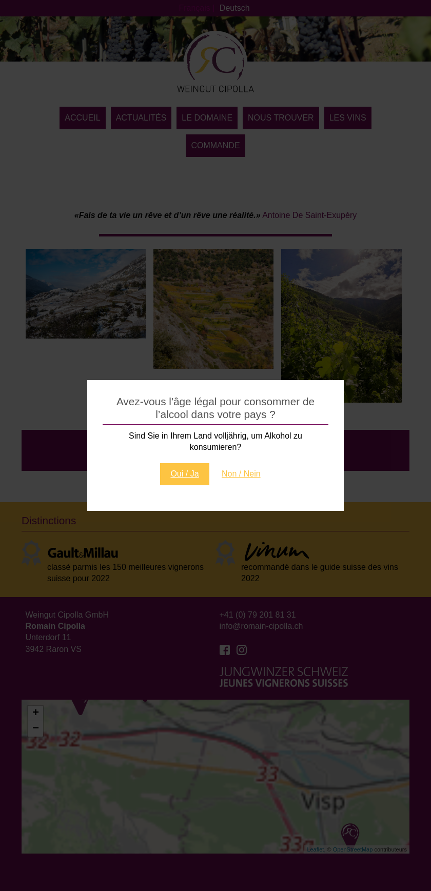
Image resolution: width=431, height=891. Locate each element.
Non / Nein (241, 473)
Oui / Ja (184, 473)
